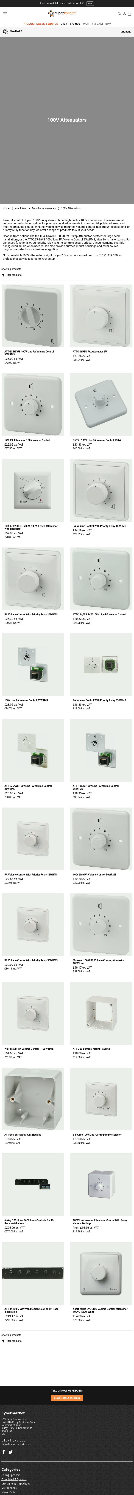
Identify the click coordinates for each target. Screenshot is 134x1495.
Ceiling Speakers (10, 1475)
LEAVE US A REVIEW (67, 1398)
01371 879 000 (70, 24)
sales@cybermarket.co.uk (16, 1444)
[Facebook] (11, 1451)
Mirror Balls (8, 1492)
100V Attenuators (69, 208)
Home (6, 208)
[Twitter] (3, 1451)
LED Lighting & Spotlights (15, 1483)
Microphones (9, 1487)
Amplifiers (18, 208)
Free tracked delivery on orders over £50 (67, 3)
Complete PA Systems (13, 1479)
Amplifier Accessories (42, 208)
